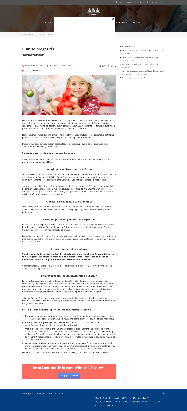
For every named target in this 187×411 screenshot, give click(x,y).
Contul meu (122, 401)
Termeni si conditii (142, 401)
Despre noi (101, 398)
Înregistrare (161, 2)
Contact (137, 22)
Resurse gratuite (104, 401)
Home (48, 22)
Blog (59, 22)
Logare (150, 2)
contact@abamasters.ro (126, 2)
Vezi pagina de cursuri (69, 375)
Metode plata (140, 398)
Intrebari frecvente (120, 398)
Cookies (99, 405)
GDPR (157, 401)
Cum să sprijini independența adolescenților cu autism (141, 78)
